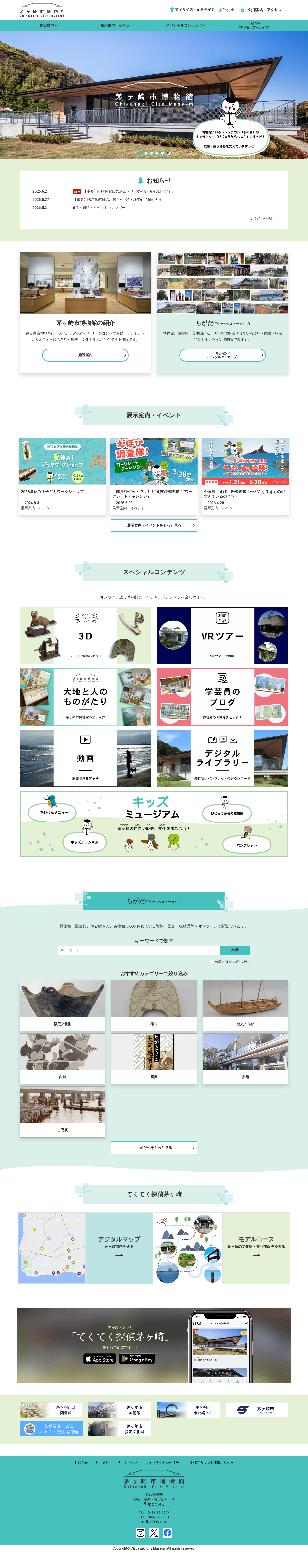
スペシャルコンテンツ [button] (184, 25)
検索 (235, 950)
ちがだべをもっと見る (166, 1148)
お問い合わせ (152, 1522)
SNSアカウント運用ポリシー (212, 1463)
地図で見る (156, 1504)
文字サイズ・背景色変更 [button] (192, 9)
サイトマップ (127, 1463)
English (226, 10)
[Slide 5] (162, 153)
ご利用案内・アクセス (263, 10)
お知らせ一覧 (260, 219)
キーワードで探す (154, 941)
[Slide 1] (140, 153)
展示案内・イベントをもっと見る (162, 525)
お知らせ (81, 1463)
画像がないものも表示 (232, 961)
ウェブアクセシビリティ (163, 1463)
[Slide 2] (146, 153)
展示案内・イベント (117, 25)
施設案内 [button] (47, 25)
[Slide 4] (157, 153)
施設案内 (103, 355)
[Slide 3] (151, 153)
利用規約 (102, 1463)
